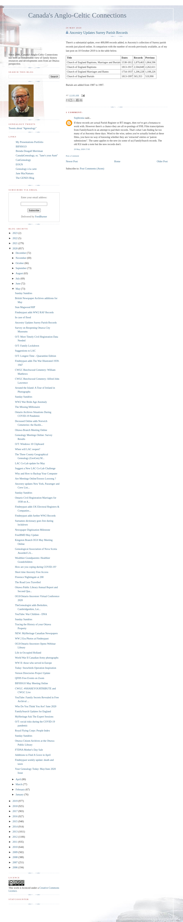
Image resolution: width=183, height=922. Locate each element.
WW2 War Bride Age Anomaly (31, 401)
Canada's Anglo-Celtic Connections (77, 15)
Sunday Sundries (23, 293)
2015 (15, 821)
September (21, 268)
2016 (15, 816)
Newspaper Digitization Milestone (32, 529)
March (19, 784)
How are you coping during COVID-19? (35, 566)
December (21, 252)
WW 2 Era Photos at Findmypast (32, 638)
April (19, 779)
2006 (15, 867)
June (18, 283)
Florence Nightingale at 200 (29, 577)
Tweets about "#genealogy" (23, 128)
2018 (15, 806)
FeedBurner (41, 216)
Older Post (162, 161)
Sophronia (79, 117)
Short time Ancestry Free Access (31, 572)
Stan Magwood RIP (25, 307)
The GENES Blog (25, 177)
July (18, 278)
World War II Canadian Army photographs (36, 657)
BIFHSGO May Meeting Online (31, 683)
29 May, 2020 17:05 (82, 149)
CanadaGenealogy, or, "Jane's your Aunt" (37, 155)
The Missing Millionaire (27, 406)
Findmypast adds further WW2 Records (35, 515)
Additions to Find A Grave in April (33, 754)
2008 (15, 857)
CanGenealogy (23, 160)
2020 (15, 248)
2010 (15, 847)
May (18, 288)
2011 (15, 841)
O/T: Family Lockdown (27, 345)
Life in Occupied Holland (28, 652)
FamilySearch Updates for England (33, 711)
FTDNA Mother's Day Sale (29, 749)
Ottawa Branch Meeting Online (31, 430)
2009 (15, 852)
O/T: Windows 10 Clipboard (29, 444)
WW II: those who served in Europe (33, 662)
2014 (15, 826)
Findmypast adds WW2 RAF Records (34, 312)
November (21, 257)
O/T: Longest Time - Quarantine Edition (35, 355)
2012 (15, 836)
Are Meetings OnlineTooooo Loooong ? (35, 478)
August (20, 273)
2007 (15, 862)
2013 (15, 831)
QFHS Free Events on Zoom (29, 678)
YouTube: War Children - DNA (31, 614)
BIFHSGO (21, 146)
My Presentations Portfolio (29, 142)
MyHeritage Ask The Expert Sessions (34, 716)
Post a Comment (72, 156)
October (20, 263)
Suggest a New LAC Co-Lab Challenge (35, 468)
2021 (15, 243)
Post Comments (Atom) (92, 168)
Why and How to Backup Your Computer (36, 473)
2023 (15, 233)
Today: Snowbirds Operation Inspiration (35, 667)
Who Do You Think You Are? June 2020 (35, 706)
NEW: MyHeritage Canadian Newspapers (36, 633)
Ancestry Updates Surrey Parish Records (98, 33)
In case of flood (23, 317)
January (20, 794)
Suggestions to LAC (25, 350)
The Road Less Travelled (28, 582)
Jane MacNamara (25, 173)
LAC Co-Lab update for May (30, 463)
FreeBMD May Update (27, 535)
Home (117, 161)
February (20, 789)
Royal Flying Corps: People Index (32, 730)
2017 (15, 811)
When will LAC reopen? (27, 449)
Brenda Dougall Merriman (29, 151)
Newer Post (72, 161)
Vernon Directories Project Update (32, 673)
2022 (15, 238)
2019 (15, 800)
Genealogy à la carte (26, 168)
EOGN (19, 164)
